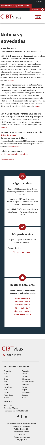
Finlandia (25, 383)
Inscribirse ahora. (14, 145)
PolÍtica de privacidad (21, 428)
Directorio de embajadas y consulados (14, 153)
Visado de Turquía (21, 310)
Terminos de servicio (21, 431)
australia (25, 370)
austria (6, 373)
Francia (6, 383)
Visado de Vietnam (21, 313)
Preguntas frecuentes (21, 426)
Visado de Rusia (21, 307)
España (6, 381)
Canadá (25, 375)
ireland (24, 386)
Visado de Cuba (21, 301)
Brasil (6, 375)
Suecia (6, 397)
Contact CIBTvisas (11, 407)
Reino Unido (8, 394)
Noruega (7, 391)
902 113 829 (8, 405)
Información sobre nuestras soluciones (21, 423)
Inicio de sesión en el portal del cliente (15, 5)
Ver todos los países (21, 251)
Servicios (21, 434)
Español (38, 2)
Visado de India (21, 304)
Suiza (24, 397)
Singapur (25, 394)
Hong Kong (8, 386)
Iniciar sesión (35, 8)
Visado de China (21, 298)
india (6, 389)
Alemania (7, 370)
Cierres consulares (7, 158)
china (6, 378)
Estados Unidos (28, 381)
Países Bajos (26, 391)
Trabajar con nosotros (22, 436)
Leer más (11, 79)
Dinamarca (26, 378)
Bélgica (25, 373)
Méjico (24, 389)
